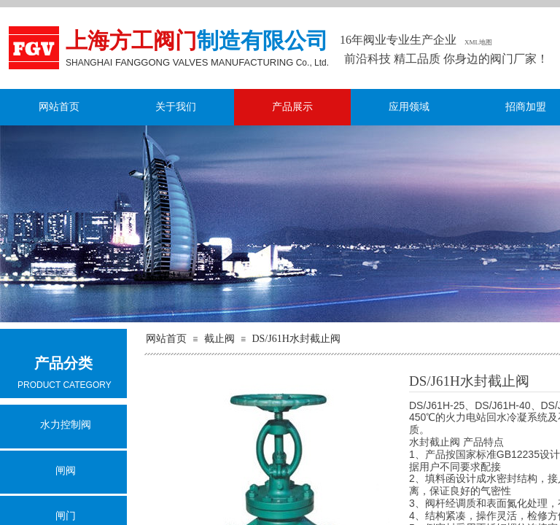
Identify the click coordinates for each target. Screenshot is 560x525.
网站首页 (59, 106)
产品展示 (292, 106)
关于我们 (175, 106)
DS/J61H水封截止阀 (296, 338)
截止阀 (219, 338)
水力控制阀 (65, 424)
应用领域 (409, 106)
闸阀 (65, 470)
